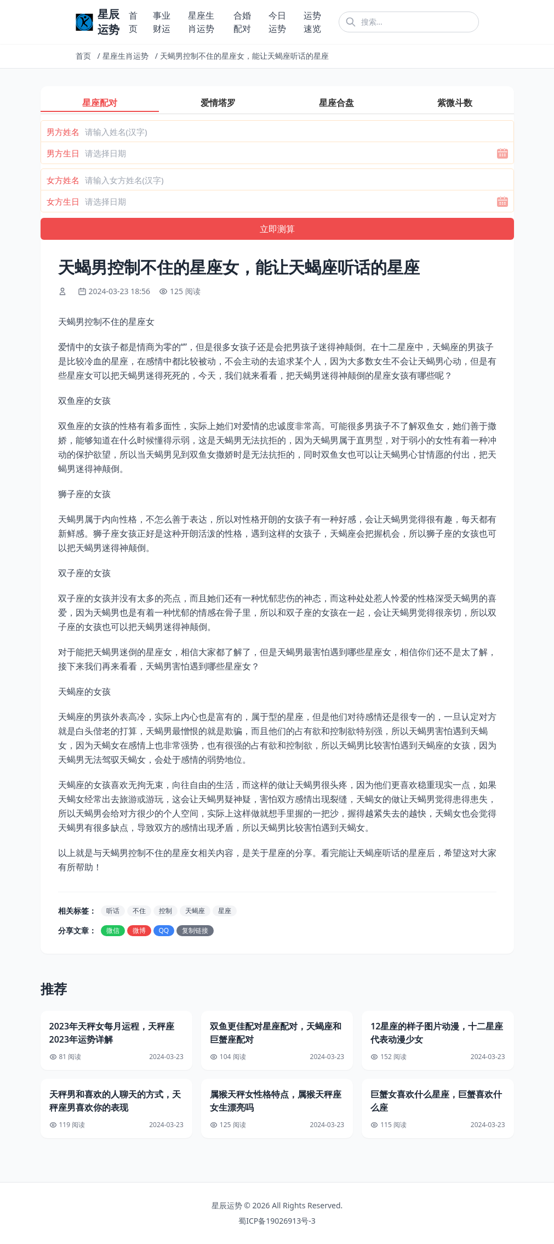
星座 (224, 910)
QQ (164, 930)
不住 (139, 910)
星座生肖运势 (125, 55)
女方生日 (63, 201)
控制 (165, 910)
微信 (112, 930)
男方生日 (63, 153)
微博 (139, 930)
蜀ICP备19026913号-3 (277, 1220)
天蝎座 (195, 910)
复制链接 (195, 930)
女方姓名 (63, 180)
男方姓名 (63, 131)
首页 (83, 55)
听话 (112, 910)
